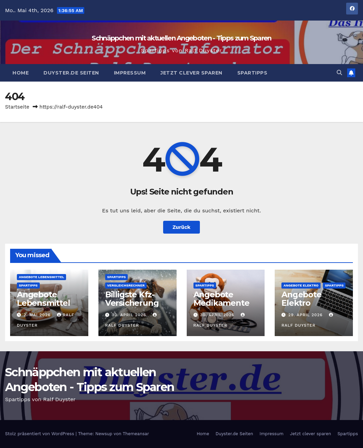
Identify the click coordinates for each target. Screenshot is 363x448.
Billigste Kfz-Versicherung (132, 299)
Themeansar (136, 433)
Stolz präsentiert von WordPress (40, 433)
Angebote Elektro (301, 285)
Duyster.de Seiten (71, 73)
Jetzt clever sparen (191, 73)
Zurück (181, 227)
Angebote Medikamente (221, 299)
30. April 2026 (130, 314)
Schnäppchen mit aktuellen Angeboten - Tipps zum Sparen (181, 38)
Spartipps (252, 73)
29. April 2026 (306, 314)
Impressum (130, 73)
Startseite (17, 107)
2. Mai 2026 (38, 314)
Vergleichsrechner (126, 285)
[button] (339, 72)
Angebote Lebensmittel (41, 277)
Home (20, 73)
